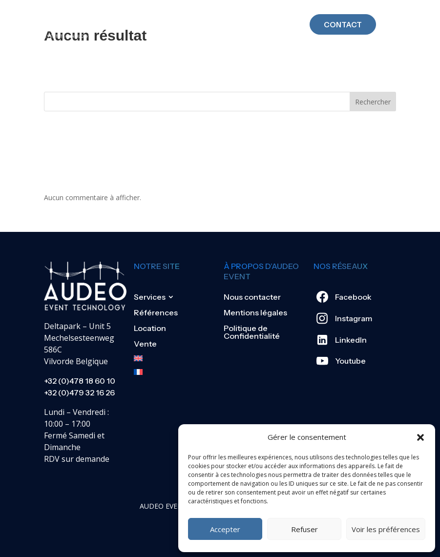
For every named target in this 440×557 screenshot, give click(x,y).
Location (150, 328)
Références (156, 312)
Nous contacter (252, 297)
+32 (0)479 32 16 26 (79, 392)
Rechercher (373, 101)
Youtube (350, 361)
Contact (343, 16)
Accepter (225, 529)
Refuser (304, 529)
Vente (145, 344)
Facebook (353, 297)
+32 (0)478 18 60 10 (79, 381)
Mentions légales (255, 312)
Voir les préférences (386, 529)
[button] (420, 437)
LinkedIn (351, 340)
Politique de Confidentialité (252, 332)
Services (150, 297)
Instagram (353, 318)
